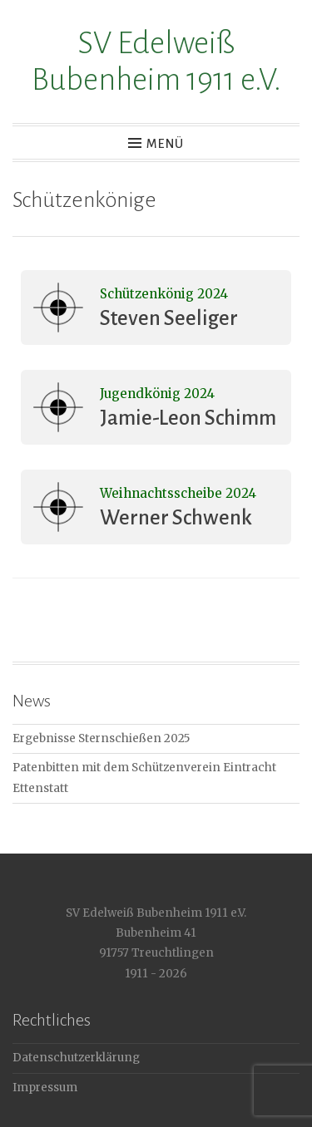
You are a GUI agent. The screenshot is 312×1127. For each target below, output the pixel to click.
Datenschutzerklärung (76, 1058)
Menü (165, 143)
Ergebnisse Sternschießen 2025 (101, 738)
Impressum (44, 1087)
